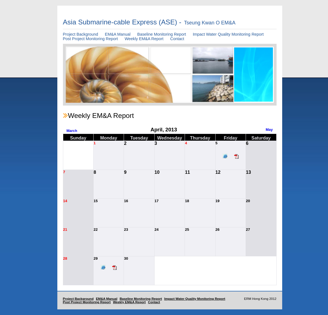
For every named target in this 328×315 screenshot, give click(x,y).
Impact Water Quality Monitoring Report (228, 34)
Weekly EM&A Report (144, 38)
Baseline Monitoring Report (161, 34)
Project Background (80, 34)
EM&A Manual (117, 34)
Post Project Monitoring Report (90, 38)
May (269, 129)
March (72, 131)
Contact (177, 38)
